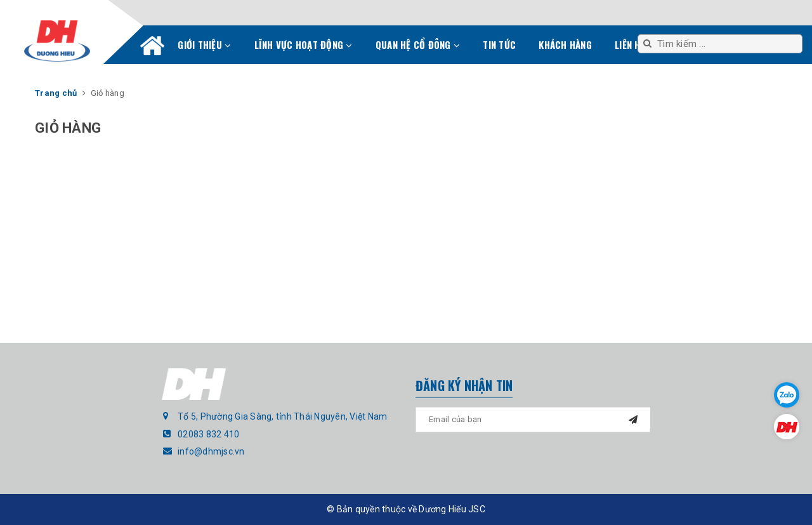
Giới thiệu (204, 44)
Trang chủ (152, 48)
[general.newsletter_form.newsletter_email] (533, 419)
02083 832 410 (208, 434)
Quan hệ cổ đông (418, 44)
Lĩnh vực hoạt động (303, 44)
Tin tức (499, 44)
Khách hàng (565, 44)
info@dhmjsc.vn (211, 451)
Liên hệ (630, 44)
